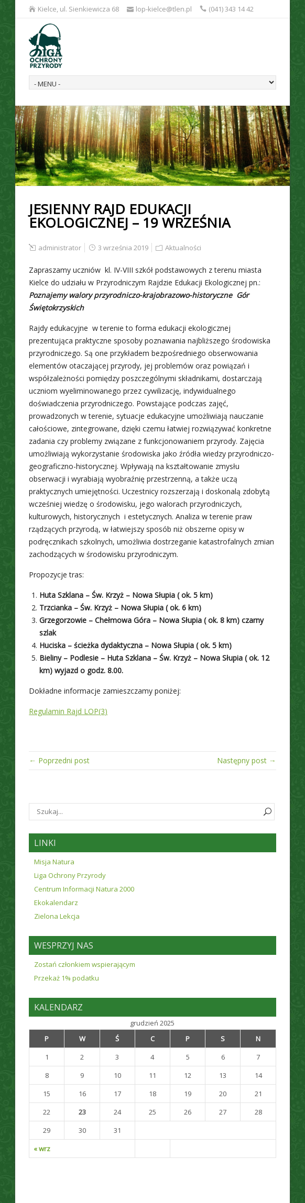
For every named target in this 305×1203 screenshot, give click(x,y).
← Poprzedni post (59, 760)
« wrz (42, 1148)
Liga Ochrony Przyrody (70, 875)
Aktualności (183, 247)
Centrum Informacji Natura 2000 (84, 889)
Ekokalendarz (56, 902)
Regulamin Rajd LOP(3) (68, 711)
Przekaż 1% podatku (66, 978)
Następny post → (246, 760)
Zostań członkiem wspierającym (84, 964)
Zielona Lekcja (57, 916)
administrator (59, 247)
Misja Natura (54, 861)
